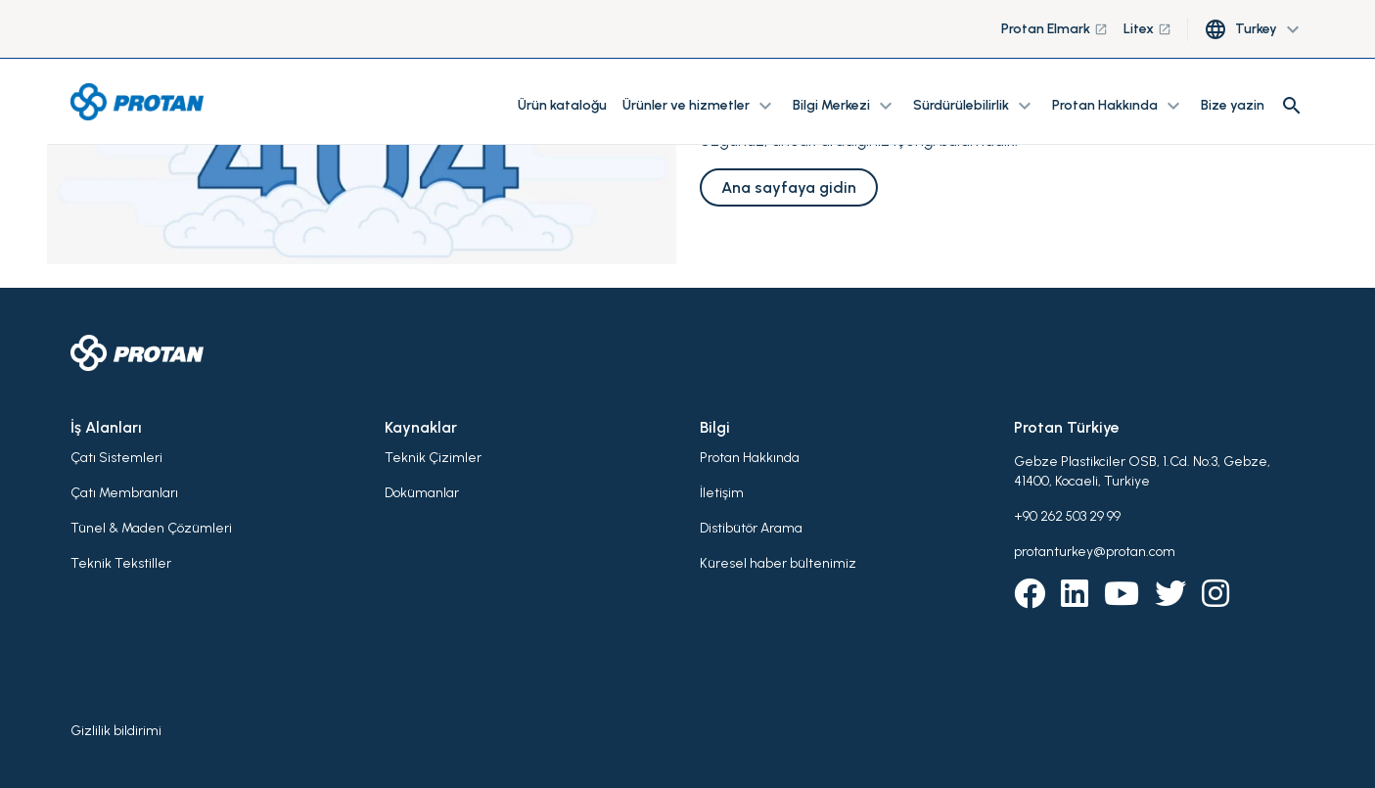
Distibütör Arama (751, 528)
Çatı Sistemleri (116, 457)
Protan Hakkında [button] (1118, 105)
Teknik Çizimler (433, 457)
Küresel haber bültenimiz (778, 563)
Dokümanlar (422, 493)
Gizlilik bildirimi (115, 730)
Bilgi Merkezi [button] (845, 105)
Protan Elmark (1054, 29)
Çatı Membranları (124, 493)
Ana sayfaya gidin (788, 187)
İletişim (722, 493)
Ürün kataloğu (562, 105)
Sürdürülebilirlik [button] (974, 105)
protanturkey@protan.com (1094, 551)
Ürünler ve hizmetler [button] (699, 105)
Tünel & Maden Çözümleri (151, 528)
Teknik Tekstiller (120, 563)
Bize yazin (1232, 105)
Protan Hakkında (750, 457)
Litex (1147, 29)
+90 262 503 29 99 (1067, 516)
